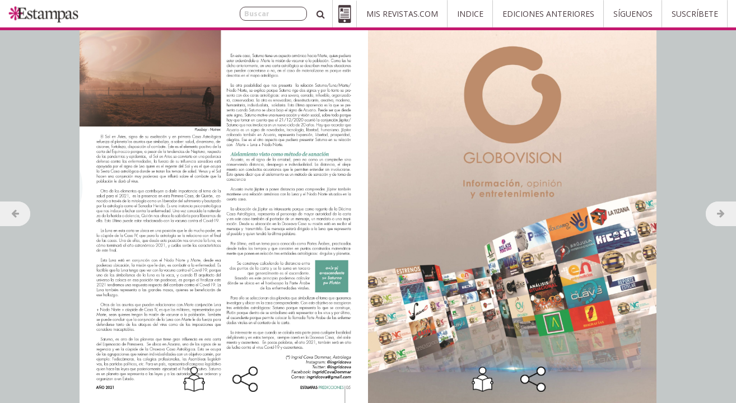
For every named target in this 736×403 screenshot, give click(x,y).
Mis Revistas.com (402, 13)
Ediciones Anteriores (548, 13)
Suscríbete (695, 13)
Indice (470, 13)
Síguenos (633, 13)
